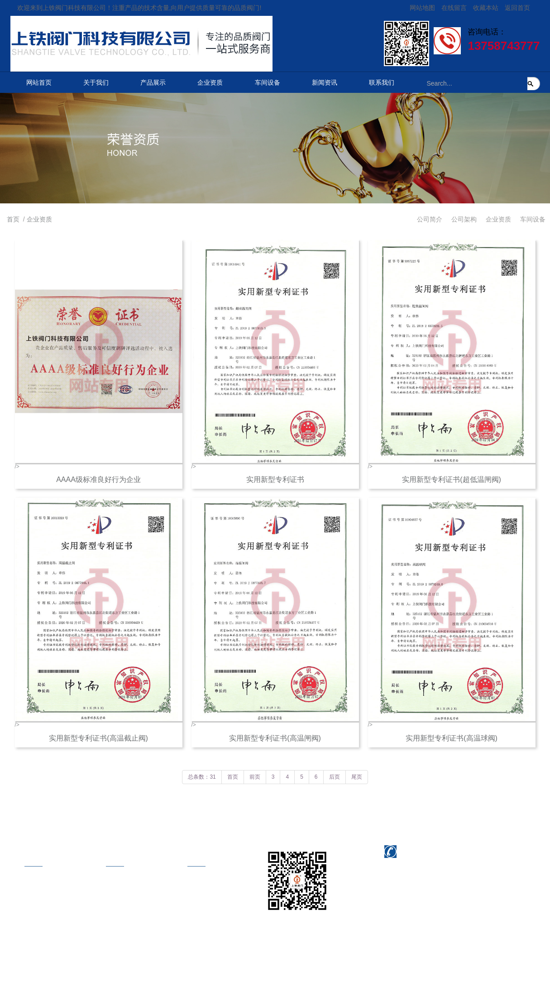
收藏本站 (485, 7)
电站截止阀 (114, 895)
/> (98, 364)
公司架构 (464, 219)
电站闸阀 (111, 880)
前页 (254, 777)
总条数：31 (201, 777)
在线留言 (454, 7)
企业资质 (210, 82)
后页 (334, 777)
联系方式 (193, 880)
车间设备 (267, 82)
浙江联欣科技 (242, 974)
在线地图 (193, 909)
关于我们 (96, 82)
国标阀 (108, 938)
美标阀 (108, 924)
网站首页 (39, 82)
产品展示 (153, 82)
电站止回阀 (114, 909)
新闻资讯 (324, 82)
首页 (13, 219)
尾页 (356, 777)
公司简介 (429, 219)
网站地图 (422, 7)
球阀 (105, 953)
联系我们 (381, 82)
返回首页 (517, 7)
